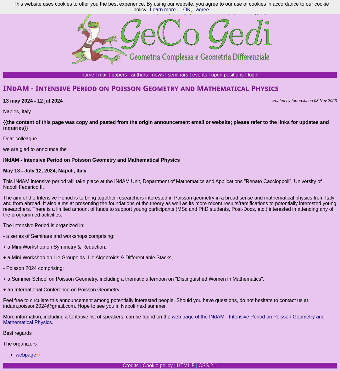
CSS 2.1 (207, 365)
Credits (131, 365)
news (158, 74)
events (199, 74)
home (87, 74)
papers (119, 74)
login (253, 74)
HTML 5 (185, 365)
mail (102, 74)
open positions (227, 74)
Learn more (163, 9)
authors (139, 74)
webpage (26, 354)
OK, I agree (196, 9)
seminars (178, 74)
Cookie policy (158, 365)
